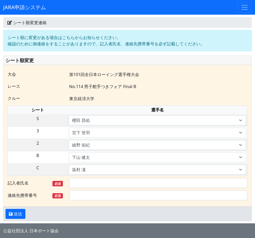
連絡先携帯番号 (35, 195)
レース (14, 86)
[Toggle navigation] (244, 7)
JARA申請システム (24, 7)
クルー (14, 98)
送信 (17, 214)
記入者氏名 (35, 183)
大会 (12, 74)
